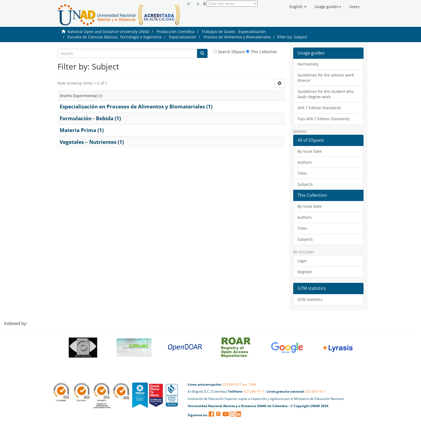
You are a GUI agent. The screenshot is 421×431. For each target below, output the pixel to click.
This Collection (261, 51)
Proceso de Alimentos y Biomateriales (237, 36)
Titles (302, 173)
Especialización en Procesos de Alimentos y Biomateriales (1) (136, 106)
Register (304, 271)
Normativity (307, 64)
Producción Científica (175, 31)
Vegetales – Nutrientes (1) (92, 141)
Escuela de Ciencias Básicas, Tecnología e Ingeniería (115, 36)
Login (302, 260)
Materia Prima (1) (82, 130)
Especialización (182, 36)
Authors (304, 162)
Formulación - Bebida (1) (90, 118)
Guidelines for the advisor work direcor (325, 77)
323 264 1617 (254, 391)
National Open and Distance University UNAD (108, 31)
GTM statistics (310, 299)
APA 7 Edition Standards (319, 107)
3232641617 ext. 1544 (239, 384)
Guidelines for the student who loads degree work (325, 94)
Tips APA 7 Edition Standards (323, 118)
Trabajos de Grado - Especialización (234, 31)
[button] (297, 6)
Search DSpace (229, 51)
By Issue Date (309, 151)
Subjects (305, 184)
